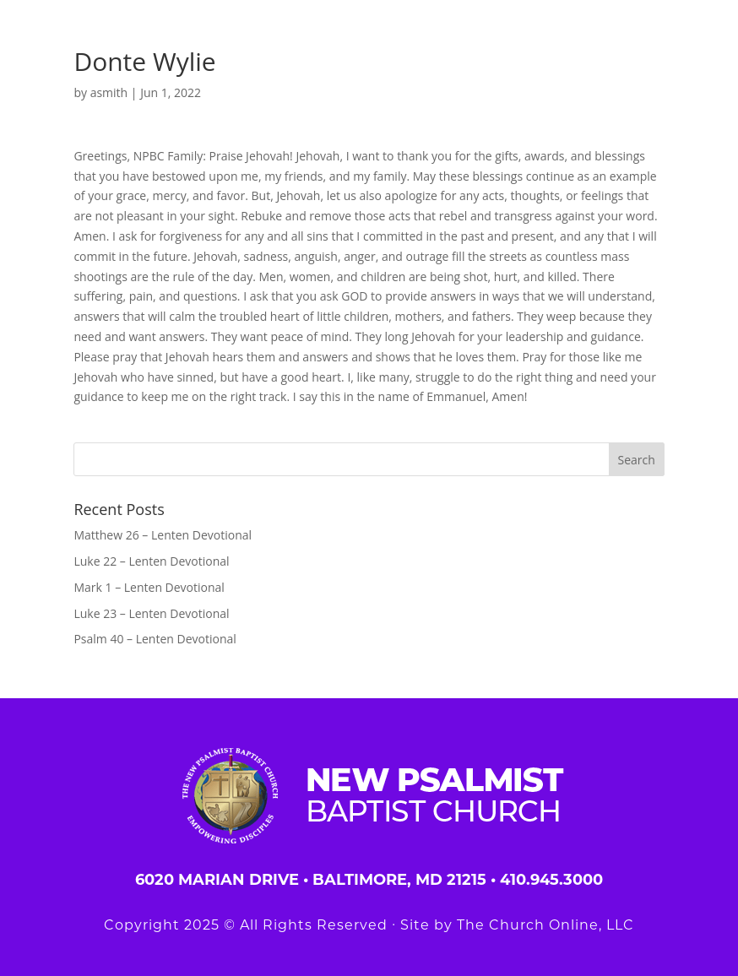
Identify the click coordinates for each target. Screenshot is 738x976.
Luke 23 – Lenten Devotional (151, 613)
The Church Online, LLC (545, 925)
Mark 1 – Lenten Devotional (148, 587)
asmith (109, 92)
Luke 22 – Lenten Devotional (151, 561)
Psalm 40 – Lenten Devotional (154, 639)
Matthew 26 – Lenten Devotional (162, 535)
